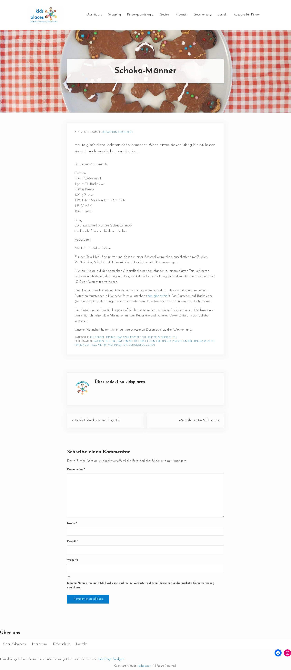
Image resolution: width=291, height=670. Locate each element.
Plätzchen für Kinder (187, 341)
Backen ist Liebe (105, 341)
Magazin (123, 337)
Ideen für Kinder (159, 341)
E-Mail (72, 541)
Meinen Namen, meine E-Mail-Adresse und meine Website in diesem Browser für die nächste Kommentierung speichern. (140, 585)
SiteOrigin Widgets (111, 659)
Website (72, 560)
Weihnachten (168, 337)
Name (72, 523)
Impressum (39, 644)
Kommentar (76, 469)
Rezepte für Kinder (143, 337)
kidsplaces (144, 666)
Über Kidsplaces (14, 644)
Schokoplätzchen (142, 345)
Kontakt (81, 644)
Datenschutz (61, 644)
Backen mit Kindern (132, 341)
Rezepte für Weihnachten (109, 345)
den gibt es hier (158, 296)
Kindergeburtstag (102, 337)
